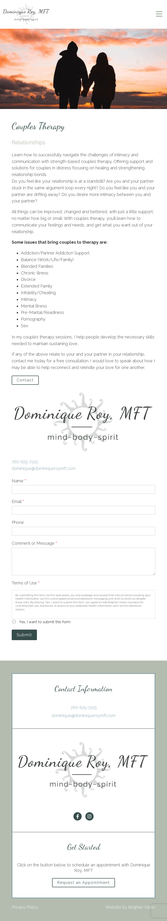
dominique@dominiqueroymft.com (43, 468)
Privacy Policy (25, 907)
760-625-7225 (25, 461)
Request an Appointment (83, 882)
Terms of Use (26, 583)
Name (19, 480)
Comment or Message (34, 543)
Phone (18, 522)
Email (18, 501)
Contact (25, 380)
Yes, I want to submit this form (44, 622)
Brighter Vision (141, 907)
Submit (24, 634)
